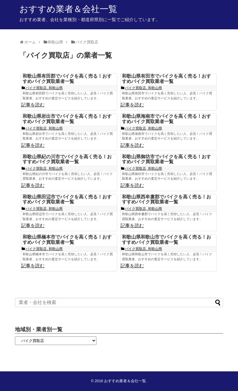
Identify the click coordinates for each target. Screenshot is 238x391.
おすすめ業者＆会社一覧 (68, 9)
